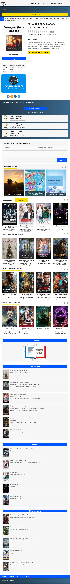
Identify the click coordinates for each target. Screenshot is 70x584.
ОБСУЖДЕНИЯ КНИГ (56, 3)
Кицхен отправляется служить (60, 261)
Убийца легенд (9, 329)
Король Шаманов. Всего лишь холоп (26, 295)
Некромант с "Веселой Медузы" (26, 261)
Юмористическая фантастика (13, 67)
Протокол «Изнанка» (43, 329)
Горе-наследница (26, 329)
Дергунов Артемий (57, 18)
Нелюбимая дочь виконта (43, 261)
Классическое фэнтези (17, 65)
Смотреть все (22, 200)
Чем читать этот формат (17, 120)
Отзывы (4, 576)
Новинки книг (35, 3)
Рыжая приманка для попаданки (60, 295)
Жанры (45, 3)
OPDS (27, 576)
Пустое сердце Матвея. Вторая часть (9, 226)
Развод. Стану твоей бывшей (43, 295)
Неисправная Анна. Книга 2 (9, 261)
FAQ (22, 576)
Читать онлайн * (35, 108)
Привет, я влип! (43, 226)
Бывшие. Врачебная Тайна (26, 226)
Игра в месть (60, 226)
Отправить (62, 160)
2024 (11, 69)
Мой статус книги (14, 59)
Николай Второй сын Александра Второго (9, 295)
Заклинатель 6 (60, 329)
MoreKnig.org (14, 3)
